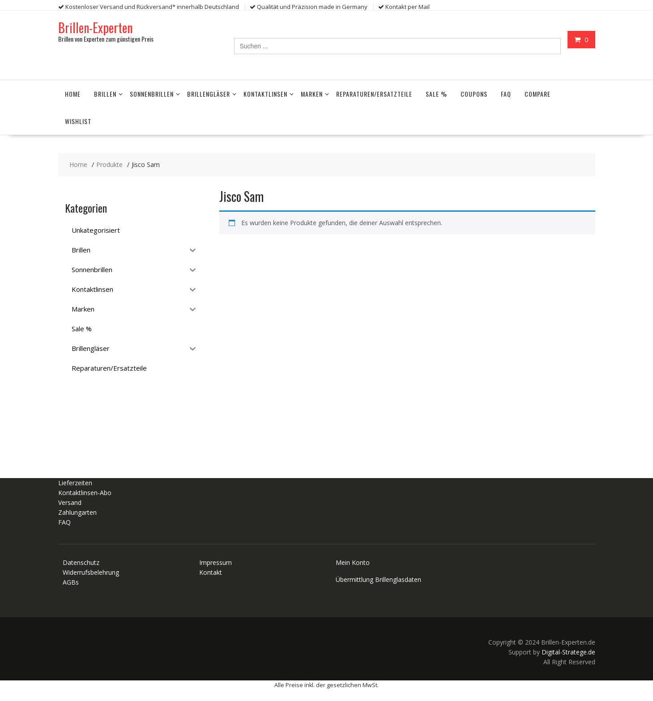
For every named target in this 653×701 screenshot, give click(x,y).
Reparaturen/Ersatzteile (374, 93)
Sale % (436, 93)
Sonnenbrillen (152, 93)
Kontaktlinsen (265, 93)
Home (73, 93)
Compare (538, 93)
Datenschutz (81, 562)
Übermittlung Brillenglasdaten (378, 579)
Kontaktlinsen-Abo (84, 492)
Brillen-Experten (95, 27)
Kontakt (210, 572)
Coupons (474, 93)
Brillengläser (208, 93)
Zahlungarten (77, 512)
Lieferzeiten (75, 483)
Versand (69, 502)
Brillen (105, 93)
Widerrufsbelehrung (91, 572)
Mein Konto (353, 562)
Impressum (215, 562)
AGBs (71, 582)
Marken (312, 93)
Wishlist (78, 120)
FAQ (506, 93)
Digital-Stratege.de (568, 652)
